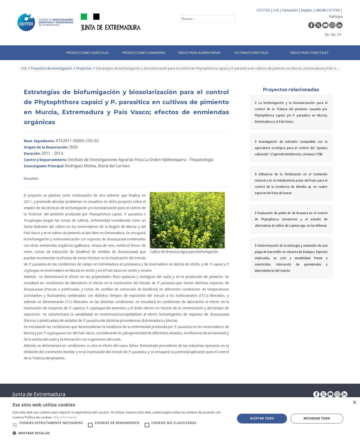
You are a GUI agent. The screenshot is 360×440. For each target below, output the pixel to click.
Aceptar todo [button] (262, 418)
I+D (276, 10)
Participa (335, 16)
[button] (15, 425)
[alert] (180, 418)
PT (340, 34)
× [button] (354, 402)
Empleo (306, 10)
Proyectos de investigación (51, 68)
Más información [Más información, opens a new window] (65, 417)
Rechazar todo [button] (317, 418)
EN (333, 34)
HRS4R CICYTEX (328, 10)
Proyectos (84, 68)
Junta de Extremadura (38, 394)
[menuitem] (89, 52)
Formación (290, 10)
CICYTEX (263, 10)
